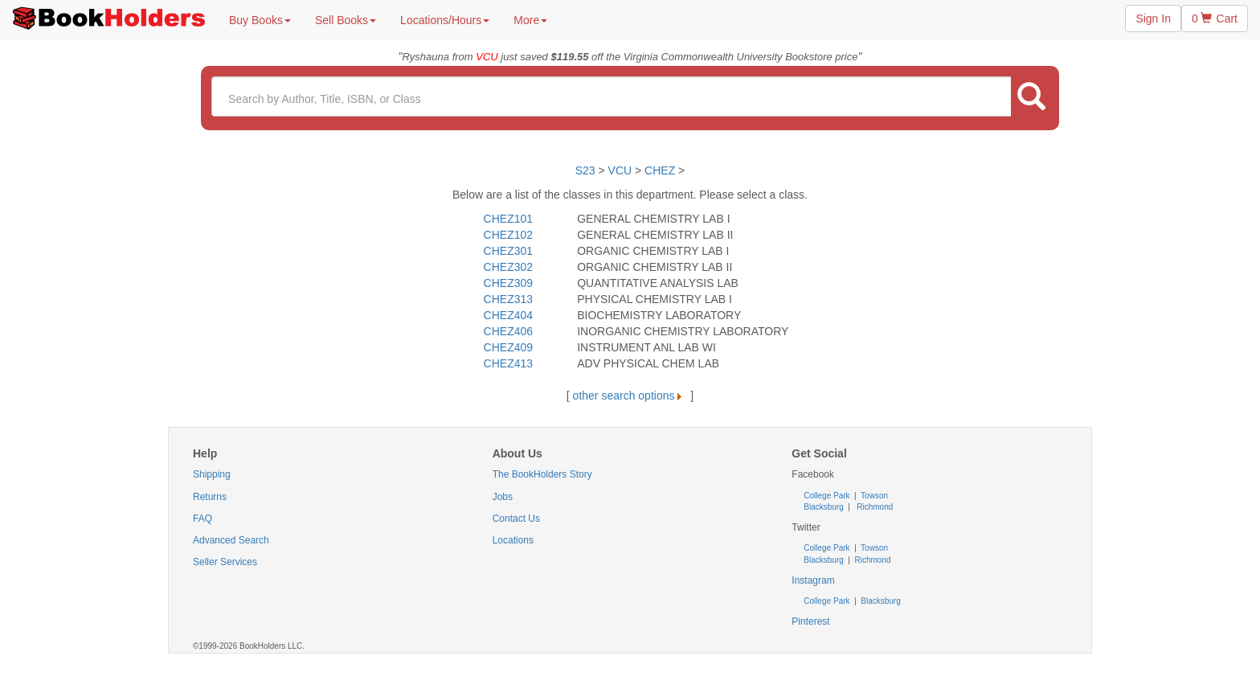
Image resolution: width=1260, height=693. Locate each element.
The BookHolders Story (542, 474)
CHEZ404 (508, 315)
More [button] (530, 20)
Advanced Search (231, 540)
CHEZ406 (508, 331)
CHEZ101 (508, 218)
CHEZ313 (508, 299)
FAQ (202, 518)
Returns (210, 496)
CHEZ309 (508, 283)
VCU (621, 170)
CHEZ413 (508, 363)
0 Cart (1215, 18)
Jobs (503, 496)
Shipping (212, 474)
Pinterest (810, 621)
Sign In (1153, 18)
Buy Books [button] (260, 20)
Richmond (874, 506)
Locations (513, 540)
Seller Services (225, 562)
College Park (828, 495)
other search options (630, 395)
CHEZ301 (508, 250)
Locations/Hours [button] (444, 20)
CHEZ (659, 170)
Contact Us (516, 518)
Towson (874, 495)
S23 (585, 170)
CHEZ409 (508, 347)
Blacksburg (823, 506)
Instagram (813, 580)
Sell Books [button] (345, 20)
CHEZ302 (508, 266)
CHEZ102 (508, 234)
